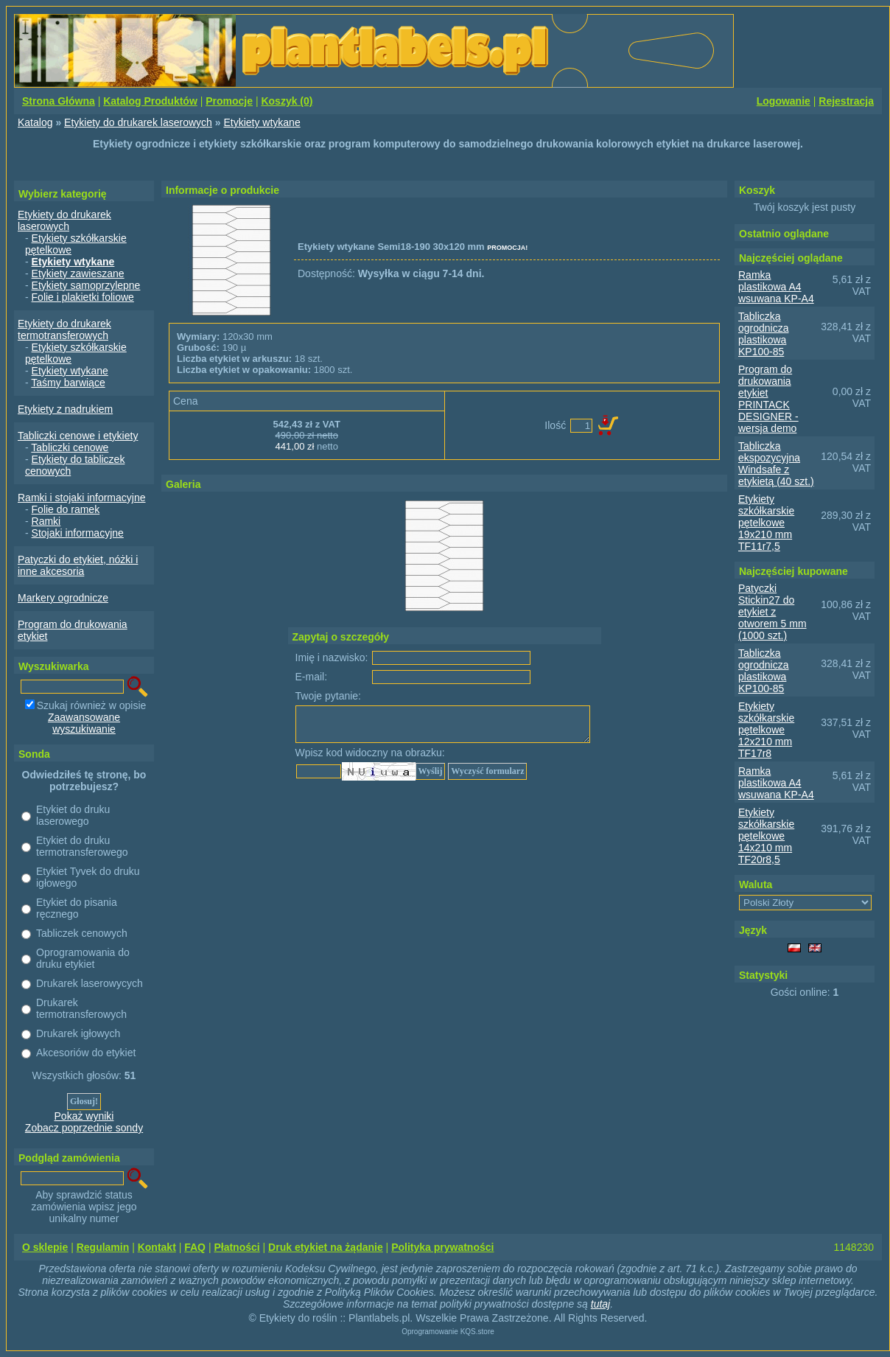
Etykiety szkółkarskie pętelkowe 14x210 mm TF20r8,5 (766, 835)
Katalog (35, 122)
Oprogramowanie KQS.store (448, 1332)
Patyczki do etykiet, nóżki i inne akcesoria (78, 565)
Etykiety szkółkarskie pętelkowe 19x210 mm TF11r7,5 (766, 522)
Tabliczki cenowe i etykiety (78, 436)
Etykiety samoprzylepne (86, 285)
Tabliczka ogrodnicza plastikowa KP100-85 (763, 333)
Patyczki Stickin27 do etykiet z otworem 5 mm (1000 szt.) (772, 611)
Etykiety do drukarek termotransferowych (64, 329)
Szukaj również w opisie (92, 705)
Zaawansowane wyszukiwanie (84, 723)
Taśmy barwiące (68, 382)
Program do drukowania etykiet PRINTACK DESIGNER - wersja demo (768, 398)
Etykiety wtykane (261, 122)
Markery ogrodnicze (63, 598)
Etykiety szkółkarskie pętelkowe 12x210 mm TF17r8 (766, 729)
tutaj (600, 1304)
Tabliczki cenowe (69, 447)
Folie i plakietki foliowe (83, 297)
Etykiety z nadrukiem (65, 409)
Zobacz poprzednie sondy (84, 1128)
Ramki (46, 521)
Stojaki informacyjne (78, 533)
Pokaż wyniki (84, 1116)
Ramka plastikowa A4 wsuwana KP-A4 (776, 286)
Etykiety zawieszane (78, 273)
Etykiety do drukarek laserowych (138, 122)
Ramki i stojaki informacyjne (82, 497)
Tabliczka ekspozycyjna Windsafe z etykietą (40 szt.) (776, 463)
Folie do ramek (66, 509)
